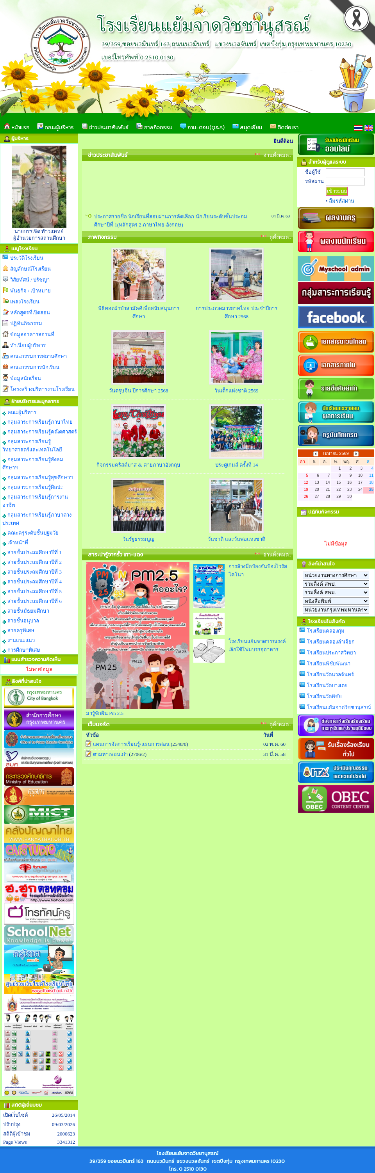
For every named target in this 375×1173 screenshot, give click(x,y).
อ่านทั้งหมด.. (277, 155)
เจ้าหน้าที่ (15, 543)
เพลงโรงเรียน (24, 302)
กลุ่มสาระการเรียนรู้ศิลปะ (32, 487)
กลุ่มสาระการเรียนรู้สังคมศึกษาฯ (32, 463)
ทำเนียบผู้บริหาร (28, 345)
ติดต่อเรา (284, 127)
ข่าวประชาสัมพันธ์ (105, 127)
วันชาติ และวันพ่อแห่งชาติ (236, 539)
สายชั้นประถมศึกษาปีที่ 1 (32, 552)
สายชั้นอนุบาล (20, 621)
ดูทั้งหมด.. (280, 237)
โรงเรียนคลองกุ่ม (326, 631)
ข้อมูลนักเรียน (25, 378)
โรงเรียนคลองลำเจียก (331, 642)
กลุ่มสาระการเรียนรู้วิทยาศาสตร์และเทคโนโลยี (32, 446)
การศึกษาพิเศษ (21, 650)
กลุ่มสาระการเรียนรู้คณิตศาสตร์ (39, 432)
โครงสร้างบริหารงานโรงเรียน (42, 389)
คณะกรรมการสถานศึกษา (38, 356)
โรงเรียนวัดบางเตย (327, 685)
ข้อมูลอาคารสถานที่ (32, 334)
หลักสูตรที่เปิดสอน (30, 313)
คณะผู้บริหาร (55, 127)
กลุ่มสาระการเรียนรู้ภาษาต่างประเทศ (36, 519)
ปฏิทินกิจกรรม (26, 323)
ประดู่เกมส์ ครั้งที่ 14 (236, 465)
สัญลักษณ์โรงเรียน (30, 269)
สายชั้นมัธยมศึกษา (25, 611)
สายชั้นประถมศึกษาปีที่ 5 (32, 591)
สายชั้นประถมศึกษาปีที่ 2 (32, 562)
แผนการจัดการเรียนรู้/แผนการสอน (131, 744)
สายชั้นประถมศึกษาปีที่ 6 (32, 601)
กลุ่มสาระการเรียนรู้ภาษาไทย (37, 422)
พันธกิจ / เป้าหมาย (30, 291)
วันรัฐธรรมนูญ (138, 539)
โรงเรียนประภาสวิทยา (331, 653)
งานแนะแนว (18, 640)
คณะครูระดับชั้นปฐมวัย (30, 533)
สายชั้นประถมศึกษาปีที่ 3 (32, 572)
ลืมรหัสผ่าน (341, 201)
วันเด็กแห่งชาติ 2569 (236, 391)
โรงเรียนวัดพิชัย (324, 696)
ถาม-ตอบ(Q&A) (202, 127)
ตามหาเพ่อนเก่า (110, 754)
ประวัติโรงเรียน (26, 258)
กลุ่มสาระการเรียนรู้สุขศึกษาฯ (37, 477)
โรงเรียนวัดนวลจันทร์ (330, 674)
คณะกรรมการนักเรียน (34, 367)
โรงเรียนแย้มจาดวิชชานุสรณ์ (339, 707)
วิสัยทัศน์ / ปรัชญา (30, 280)
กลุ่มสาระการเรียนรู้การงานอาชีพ (35, 501)
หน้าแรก (16, 127)
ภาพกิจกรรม (154, 127)
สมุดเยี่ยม (247, 127)
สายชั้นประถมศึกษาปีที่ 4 (32, 582)
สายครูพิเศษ (18, 631)
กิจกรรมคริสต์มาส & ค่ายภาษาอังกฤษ (138, 465)
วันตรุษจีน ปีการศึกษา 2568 (138, 391)
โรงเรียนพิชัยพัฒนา (328, 664)
